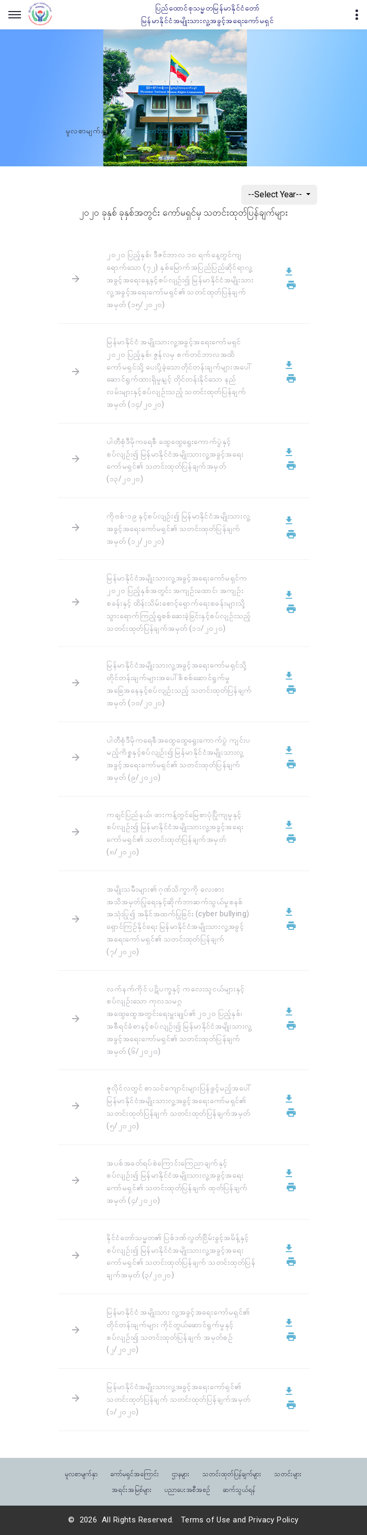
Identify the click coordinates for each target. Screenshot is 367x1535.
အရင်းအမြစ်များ (132, 1489)
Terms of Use (206, 1520)
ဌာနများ (181, 1473)
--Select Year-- (276, 194)
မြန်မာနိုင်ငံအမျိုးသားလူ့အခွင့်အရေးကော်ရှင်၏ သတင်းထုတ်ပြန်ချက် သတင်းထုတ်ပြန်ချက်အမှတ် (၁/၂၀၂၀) (178, 1399)
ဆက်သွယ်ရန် (239, 1489)
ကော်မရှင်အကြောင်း (135, 1473)
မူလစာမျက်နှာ (87, 131)
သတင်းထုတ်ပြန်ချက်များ (232, 1473)
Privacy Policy (274, 1520)
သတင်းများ (288, 1473)
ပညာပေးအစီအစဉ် (188, 1489)
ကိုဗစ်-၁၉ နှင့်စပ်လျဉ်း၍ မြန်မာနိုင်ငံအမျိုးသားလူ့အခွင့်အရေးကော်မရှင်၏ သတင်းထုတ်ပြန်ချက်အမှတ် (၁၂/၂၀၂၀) (178, 528)
